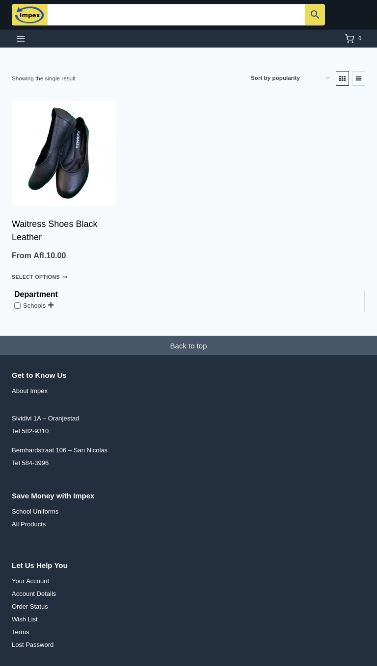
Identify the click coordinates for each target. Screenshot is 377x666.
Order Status (30, 606)
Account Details (34, 593)
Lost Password (33, 644)
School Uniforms (35, 511)
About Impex (30, 391)
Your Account (30, 581)
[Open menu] (21, 38)
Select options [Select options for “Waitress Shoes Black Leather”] (40, 277)
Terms (20, 632)
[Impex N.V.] (29, 14)
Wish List (25, 619)
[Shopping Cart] (355, 38)
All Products (29, 524)
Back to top (188, 346)
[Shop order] (290, 78)
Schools (34, 305)
